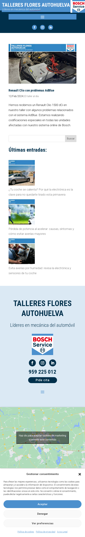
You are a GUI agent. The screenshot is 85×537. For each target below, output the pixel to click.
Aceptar (43, 504)
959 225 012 (42, 372)
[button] (80, 474)
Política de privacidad (45, 532)
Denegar (42, 513)
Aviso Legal (62, 532)
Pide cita (42, 380)
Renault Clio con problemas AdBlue (31, 90)
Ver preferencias (42, 523)
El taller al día (32, 96)
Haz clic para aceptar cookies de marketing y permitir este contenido (42, 437)
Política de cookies (25, 532)
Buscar (71, 138)
